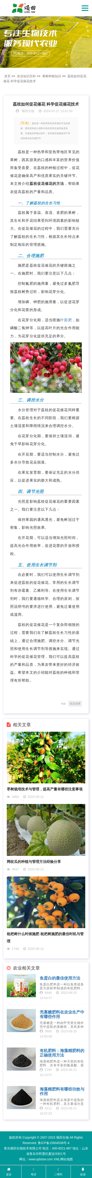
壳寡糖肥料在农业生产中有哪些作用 (62, 1014)
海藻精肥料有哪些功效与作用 (62, 1091)
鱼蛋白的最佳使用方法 (60, 978)
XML (57, 1159)
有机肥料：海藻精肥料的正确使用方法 (62, 1053)
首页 (7, 76)
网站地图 (66, 1159)
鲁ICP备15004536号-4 (53, 1143)
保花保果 (75, 703)
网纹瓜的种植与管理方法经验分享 (34, 862)
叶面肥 (66, 320)
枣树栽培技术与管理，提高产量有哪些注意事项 (45, 789)
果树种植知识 (51, 76)
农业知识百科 (26, 76)
